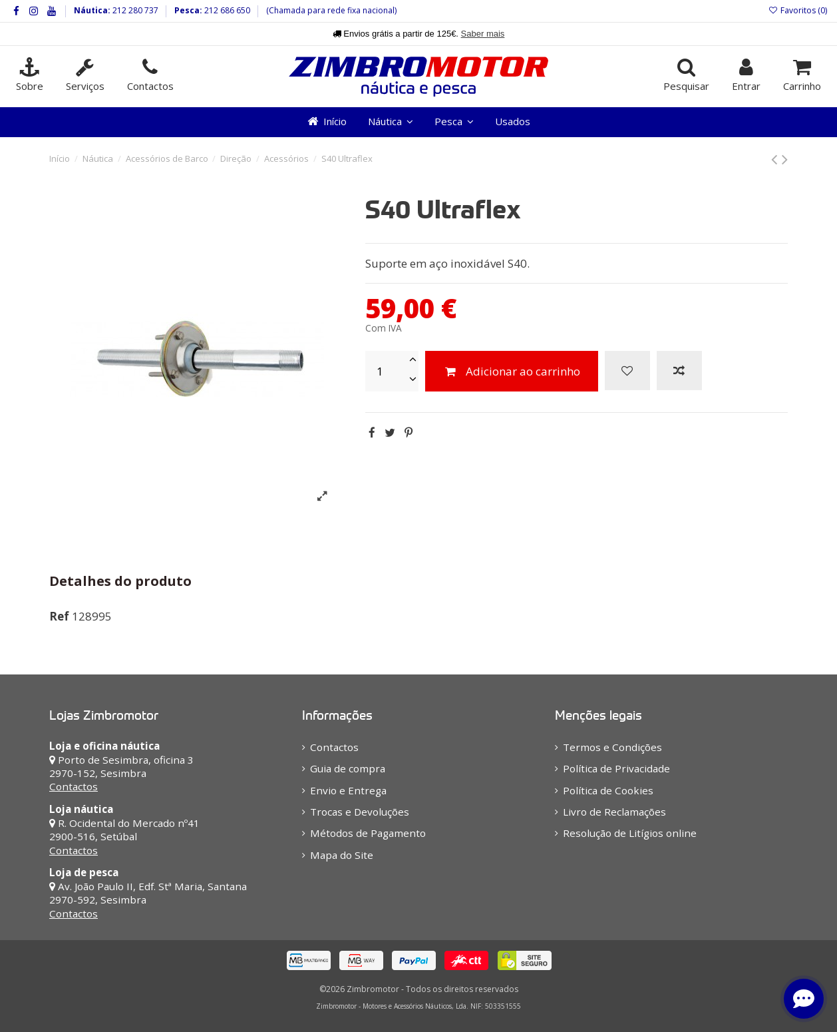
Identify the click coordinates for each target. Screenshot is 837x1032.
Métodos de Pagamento (368, 833)
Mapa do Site (341, 855)
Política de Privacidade (616, 768)
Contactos (73, 786)
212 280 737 (134, 10)
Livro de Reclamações (614, 811)
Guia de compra (347, 768)
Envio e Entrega (348, 790)
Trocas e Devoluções (359, 811)
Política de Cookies (608, 790)
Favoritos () (797, 10)
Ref (59, 616)
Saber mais (483, 34)
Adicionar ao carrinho (511, 371)
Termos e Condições (612, 747)
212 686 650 (226, 10)
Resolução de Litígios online (630, 833)
